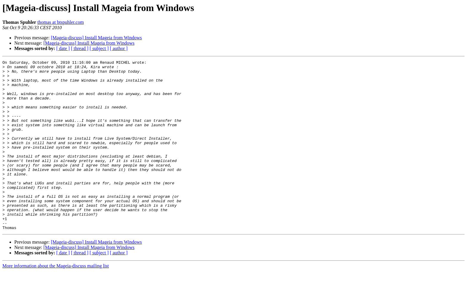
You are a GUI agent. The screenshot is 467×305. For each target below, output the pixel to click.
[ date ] (63, 48)
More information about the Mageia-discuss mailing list (55, 299)
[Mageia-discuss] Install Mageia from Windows (96, 37)
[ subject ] (99, 48)
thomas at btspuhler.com (60, 22)
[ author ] (119, 48)
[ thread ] (79, 48)
